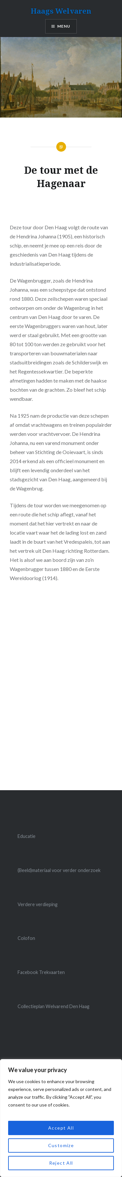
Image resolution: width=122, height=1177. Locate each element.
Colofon (26, 938)
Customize (61, 1145)
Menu (64, 26)
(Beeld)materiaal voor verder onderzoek (59, 870)
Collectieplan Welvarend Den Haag (53, 1006)
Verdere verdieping (38, 904)
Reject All (61, 1163)
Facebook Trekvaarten (41, 972)
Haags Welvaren (61, 11)
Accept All (61, 1128)
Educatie (26, 836)
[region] (61, 1118)
